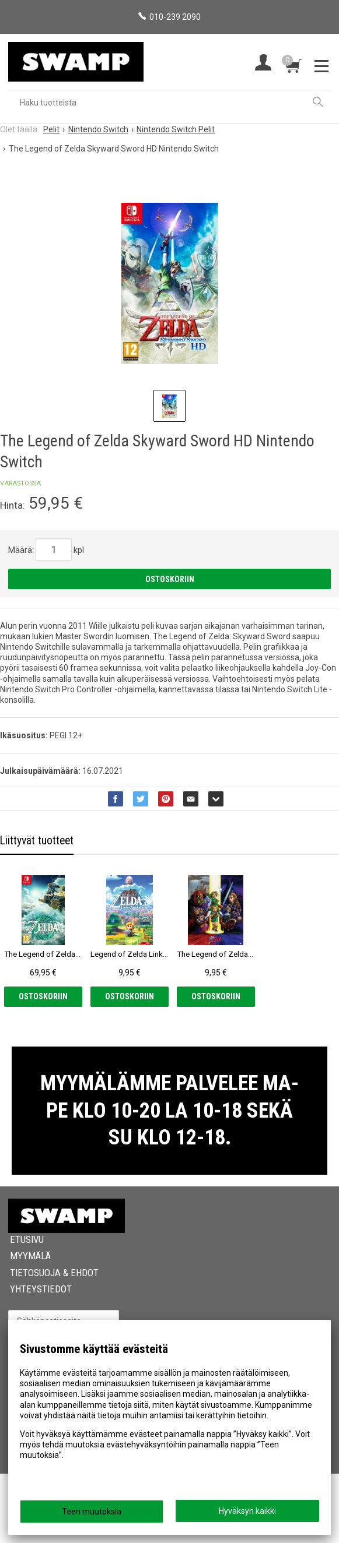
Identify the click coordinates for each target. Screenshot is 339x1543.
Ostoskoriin (169, 579)
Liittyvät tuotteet (37, 840)
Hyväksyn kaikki (247, 1511)
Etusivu (27, 1309)
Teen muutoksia (91, 1511)
